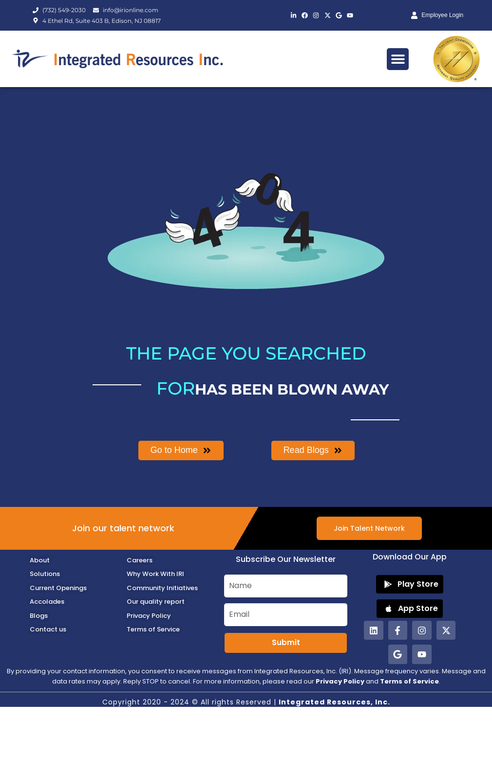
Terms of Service (409, 681)
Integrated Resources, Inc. (334, 702)
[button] (398, 59)
